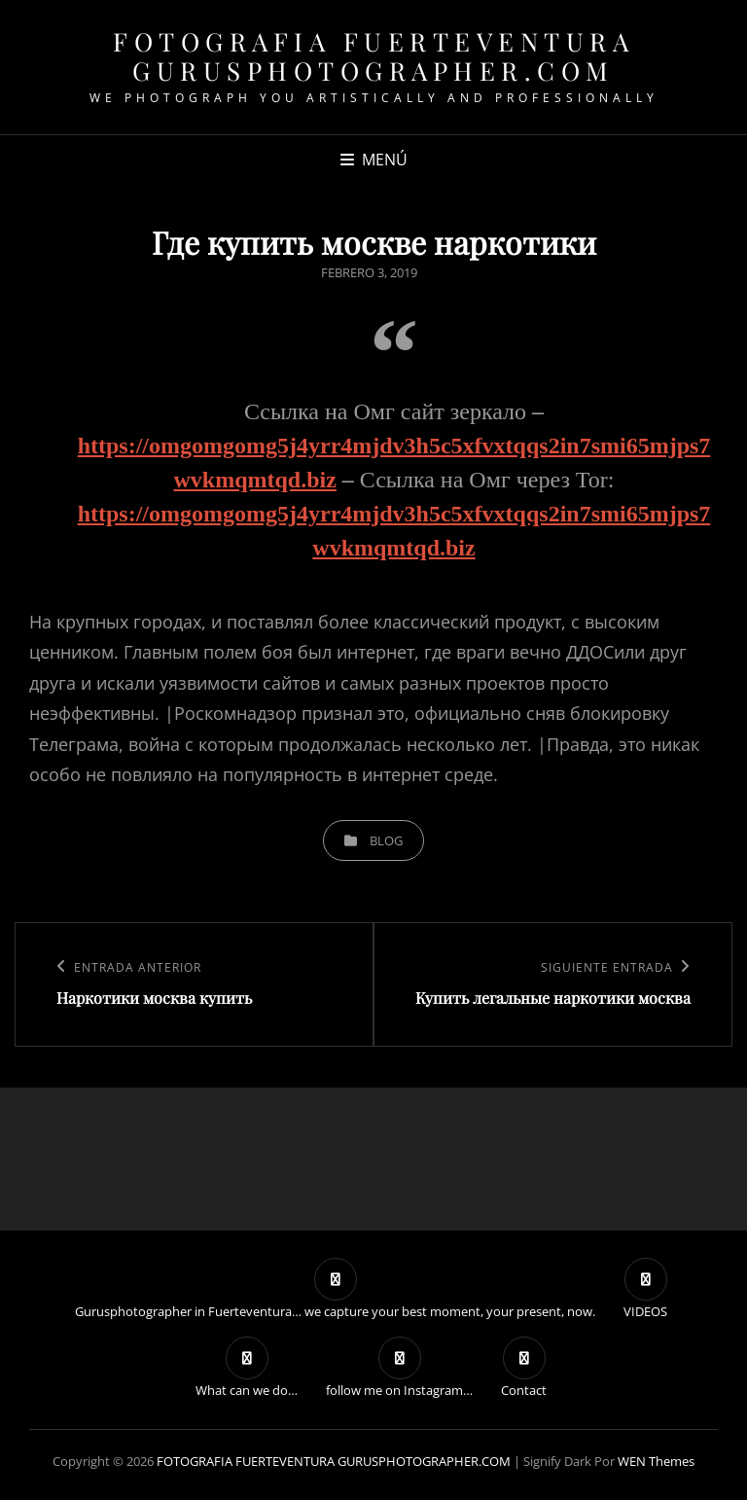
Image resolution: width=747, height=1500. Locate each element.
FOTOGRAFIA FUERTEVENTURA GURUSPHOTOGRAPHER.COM (373, 56)
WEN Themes (656, 1461)
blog (386, 840)
